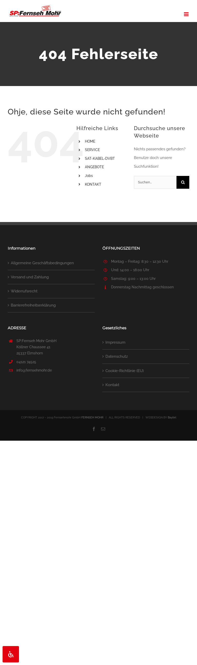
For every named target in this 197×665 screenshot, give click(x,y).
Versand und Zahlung (30, 277)
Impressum (115, 342)
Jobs (89, 176)
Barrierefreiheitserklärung (33, 305)
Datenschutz (116, 356)
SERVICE (92, 150)
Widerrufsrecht (24, 291)
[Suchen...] (155, 182)
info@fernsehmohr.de (34, 370)
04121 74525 (26, 362)
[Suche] (182, 182)
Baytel (172, 417)
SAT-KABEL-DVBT (100, 158)
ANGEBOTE (94, 167)
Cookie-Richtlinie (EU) (124, 370)
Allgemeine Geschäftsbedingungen (42, 263)
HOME (90, 141)
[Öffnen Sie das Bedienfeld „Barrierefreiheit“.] (11, 654)
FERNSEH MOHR (92, 417)
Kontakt (112, 385)
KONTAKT (93, 184)
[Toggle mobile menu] (186, 14)
